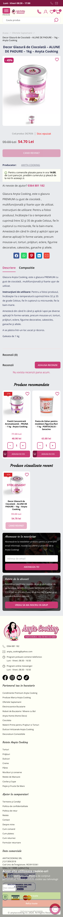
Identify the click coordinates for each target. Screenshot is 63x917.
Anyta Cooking (30, 165)
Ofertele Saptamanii (12, 702)
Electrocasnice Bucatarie (14, 706)
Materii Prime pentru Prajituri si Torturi (21, 724)
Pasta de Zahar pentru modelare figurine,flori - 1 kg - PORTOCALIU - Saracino (46, 425)
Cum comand (9, 829)
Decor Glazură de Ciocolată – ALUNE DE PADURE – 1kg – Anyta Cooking (16, 505)
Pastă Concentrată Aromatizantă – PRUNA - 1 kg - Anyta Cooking (16, 424)
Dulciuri (6, 758)
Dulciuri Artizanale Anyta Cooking (18, 729)
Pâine (5, 767)
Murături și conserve (12, 772)
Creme (6, 763)
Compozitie (26, 268)
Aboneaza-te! (31, 566)
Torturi (6, 749)
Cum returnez (9, 838)
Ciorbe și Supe (9, 781)
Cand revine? (16, 525)
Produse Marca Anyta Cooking (17, 697)
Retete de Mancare (11, 776)
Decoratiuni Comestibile (14, 734)
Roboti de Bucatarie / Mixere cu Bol (19, 711)
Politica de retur (10, 810)
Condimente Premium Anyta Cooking (20, 693)
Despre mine (9, 824)
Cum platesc (8, 833)
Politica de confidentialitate (15, 806)
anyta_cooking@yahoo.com (17, 651)
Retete (6, 815)
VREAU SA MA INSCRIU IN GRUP (31, 604)
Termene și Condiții (12, 801)
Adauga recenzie (47, 365)
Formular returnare (12, 842)
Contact (6, 819)
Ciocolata (7, 720)
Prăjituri (6, 754)
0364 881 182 (36, 185)
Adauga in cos (14, 454)
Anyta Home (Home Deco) (15, 715)
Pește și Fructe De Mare (14, 786)
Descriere (9, 268)
